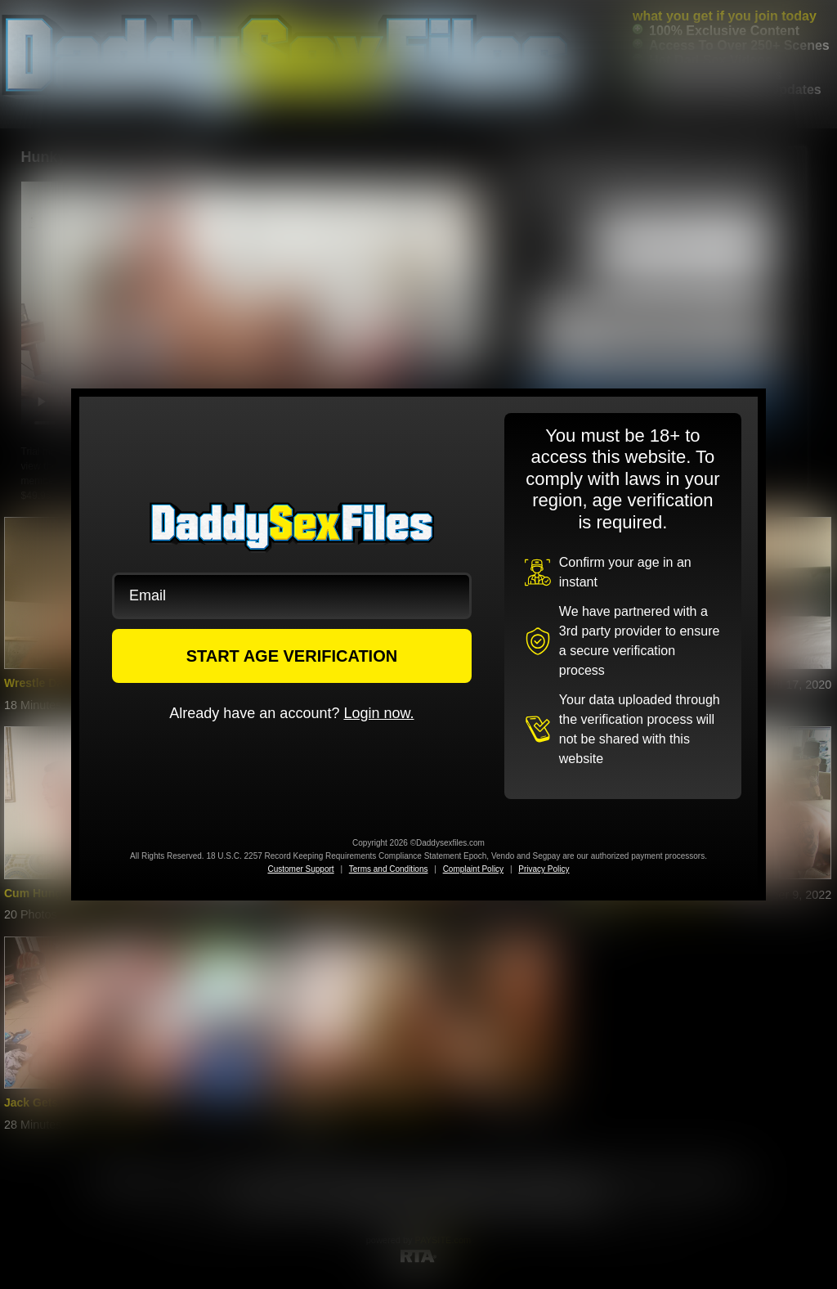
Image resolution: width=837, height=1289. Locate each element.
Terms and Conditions (388, 869)
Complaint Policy (473, 869)
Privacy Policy (543, 869)
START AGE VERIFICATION (292, 656)
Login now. (378, 713)
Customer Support (300, 869)
